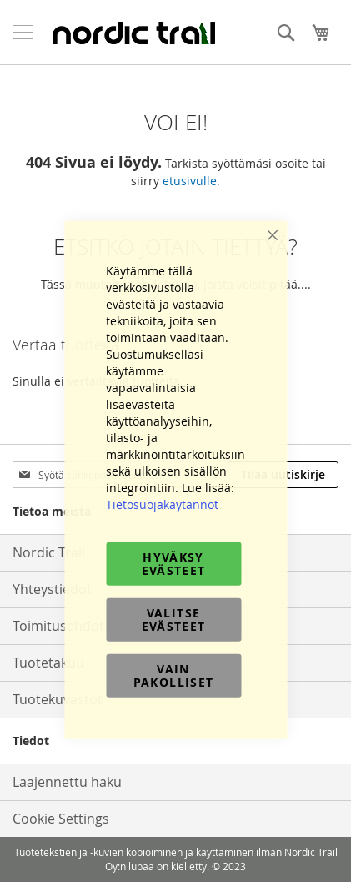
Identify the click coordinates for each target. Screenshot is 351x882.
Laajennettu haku (67, 782)
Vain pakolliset (173, 674)
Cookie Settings (61, 818)
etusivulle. (191, 181)
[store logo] (133, 32)
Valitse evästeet (174, 618)
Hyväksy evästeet (174, 562)
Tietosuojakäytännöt (162, 504)
